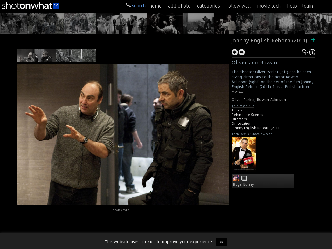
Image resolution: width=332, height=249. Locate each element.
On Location (242, 123)
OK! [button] (222, 241)
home (155, 5)
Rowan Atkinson (271, 99)
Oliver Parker (243, 99)
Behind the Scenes (248, 114)
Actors (237, 110)
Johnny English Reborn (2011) (269, 40)
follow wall (238, 5)
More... (237, 91)
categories (208, 5)
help (292, 5)
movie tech (269, 5)
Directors (239, 119)
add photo (179, 5)
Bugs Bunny (243, 184)
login (307, 5)
